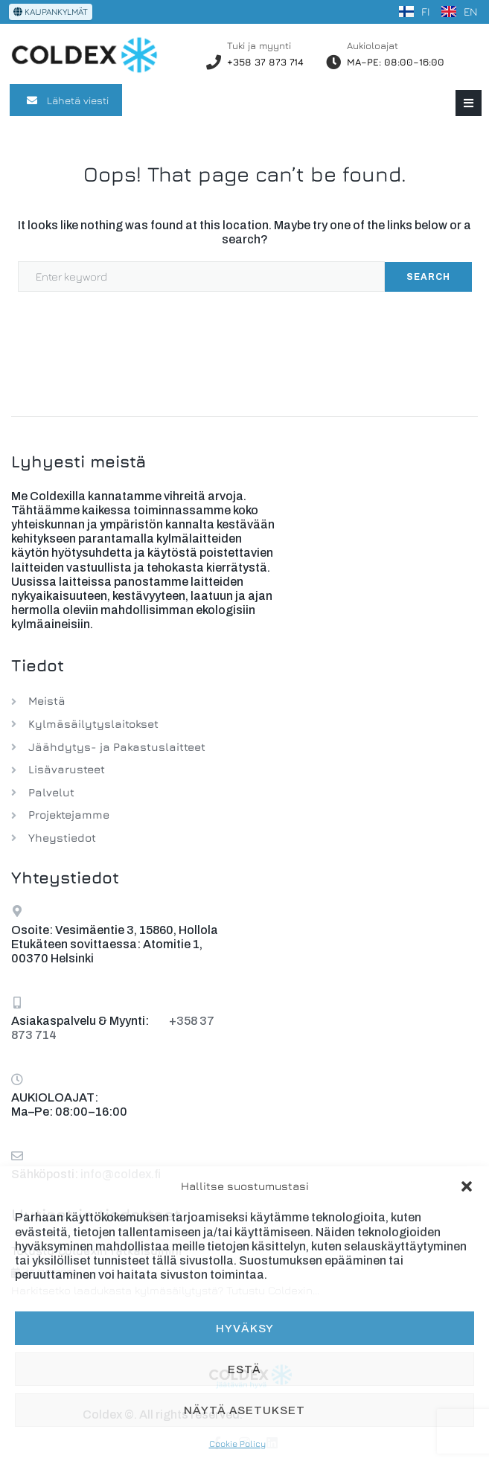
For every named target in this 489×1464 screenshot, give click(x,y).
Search (428, 277)
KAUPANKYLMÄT (50, 11)
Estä (244, 1369)
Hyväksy (245, 1328)
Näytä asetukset (244, 1410)
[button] (466, 1186)
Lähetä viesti (66, 100)
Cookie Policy (237, 1443)
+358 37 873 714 (265, 62)
